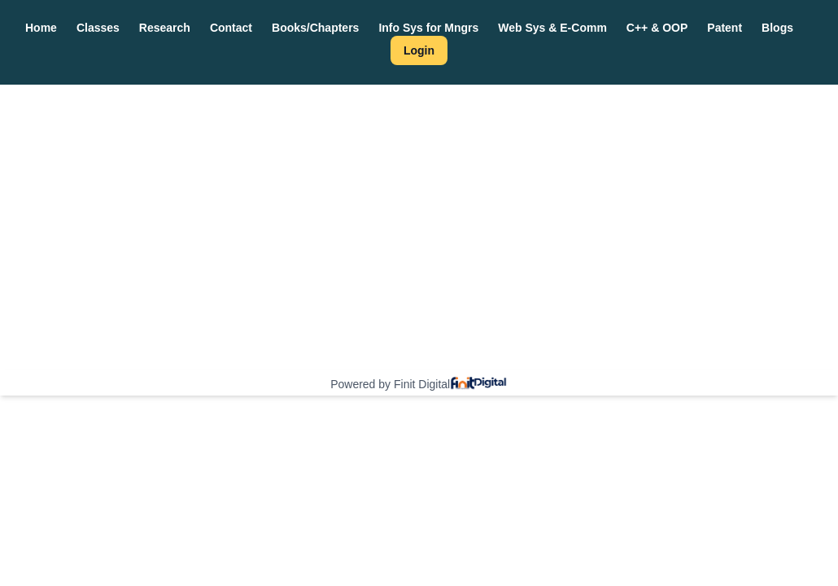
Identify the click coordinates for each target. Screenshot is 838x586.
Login (419, 50)
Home (41, 27)
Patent (724, 27)
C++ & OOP (656, 27)
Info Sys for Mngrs (428, 27)
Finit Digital (422, 384)
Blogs (777, 27)
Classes (98, 27)
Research (164, 27)
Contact (231, 27)
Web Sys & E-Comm (552, 27)
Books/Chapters (315, 27)
